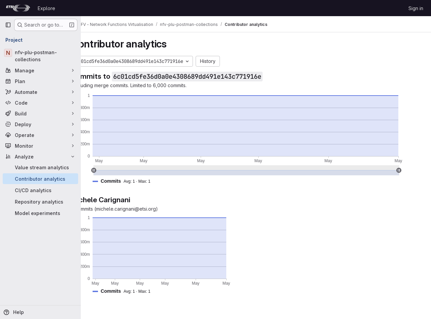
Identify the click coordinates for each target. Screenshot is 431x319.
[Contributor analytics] (40, 178)
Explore (46, 8)
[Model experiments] (40, 213)
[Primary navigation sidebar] (8, 25)
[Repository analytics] (40, 201)
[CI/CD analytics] (40, 190)
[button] (142, 181)
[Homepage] (18, 8)
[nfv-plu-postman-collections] (40, 55)
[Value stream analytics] (40, 167)
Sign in (415, 8)
